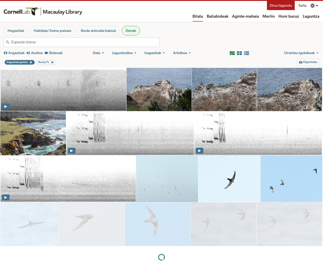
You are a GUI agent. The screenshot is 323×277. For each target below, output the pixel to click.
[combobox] (85, 42)
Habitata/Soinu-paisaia (52, 31)
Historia (181, 270)
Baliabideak (217, 16)
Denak (131, 31)
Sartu (302, 5)
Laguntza (311, 16)
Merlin (269, 16)
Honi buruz (288, 16)
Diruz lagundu (281, 5)
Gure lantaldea (186, 275)
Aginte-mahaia (245, 16)
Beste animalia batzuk (98, 31)
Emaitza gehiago (161, 239)
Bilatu (198, 16)
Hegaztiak (16, 31)
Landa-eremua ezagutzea (240, 262)
